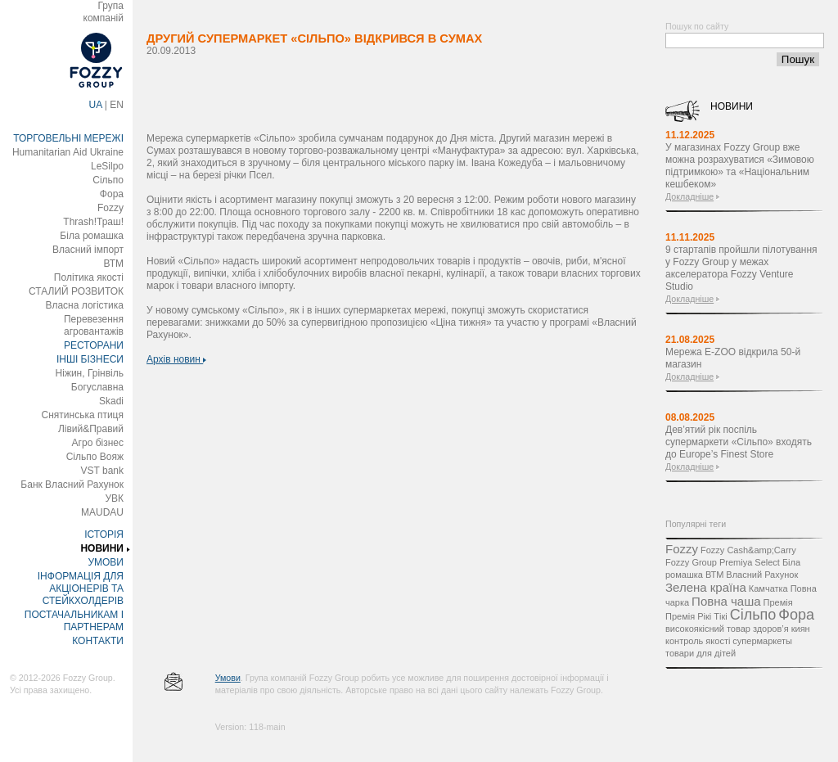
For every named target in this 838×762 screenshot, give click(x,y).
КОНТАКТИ (98, 641)
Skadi (111, 401)
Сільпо (108, 180)
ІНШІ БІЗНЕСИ (90, 359)
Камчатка (768, 588)
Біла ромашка (92, 235)
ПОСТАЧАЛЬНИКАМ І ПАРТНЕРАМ (74, 621)
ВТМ (113, 263)
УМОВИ (106, 562)
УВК (114, 498)
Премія (778, 602)
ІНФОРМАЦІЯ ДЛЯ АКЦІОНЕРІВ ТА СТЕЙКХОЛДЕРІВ (81, 588)
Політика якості (89, 277)
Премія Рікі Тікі (696, 616)
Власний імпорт (88, 249)
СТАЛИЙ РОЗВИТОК (76, 291)
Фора (112, 194)
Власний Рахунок (762, 574)
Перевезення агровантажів (94, 325)
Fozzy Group (691, 562)
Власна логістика (84, 305)
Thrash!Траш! (93, 222)
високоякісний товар (707, 628)
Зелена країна (705, 587)
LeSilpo (107, 166)
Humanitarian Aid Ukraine (68, 152)
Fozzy (110, 208)
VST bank (102, 470)
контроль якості (697, 641)
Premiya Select (749, 562)
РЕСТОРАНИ (94, 345)
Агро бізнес (98, 443)
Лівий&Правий (91, 429)
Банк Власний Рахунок (72, 484)
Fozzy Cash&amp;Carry (748, 550)
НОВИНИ (102, 548)
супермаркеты (762, 641)
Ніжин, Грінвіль (90, 373)
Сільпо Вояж (95, 456)
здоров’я (771, 628)
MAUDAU (102, 512)
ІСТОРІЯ (104, 534)
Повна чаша (726, 601)
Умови (228, 678)
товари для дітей (700, 653)
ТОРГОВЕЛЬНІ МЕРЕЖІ (68, 138)
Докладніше (689, 196)
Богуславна (97, 387)
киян (800, 628)
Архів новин (176, 359)
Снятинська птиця (83, 415)
